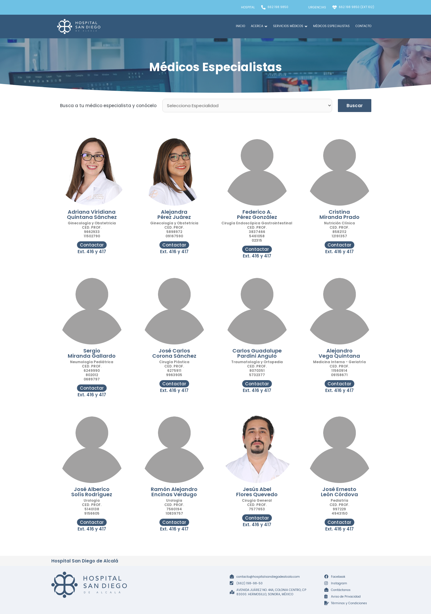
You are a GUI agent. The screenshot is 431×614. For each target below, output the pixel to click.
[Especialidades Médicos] (247, 106)
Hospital (248, 7)
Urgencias (317, 7)
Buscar (355, 106)
